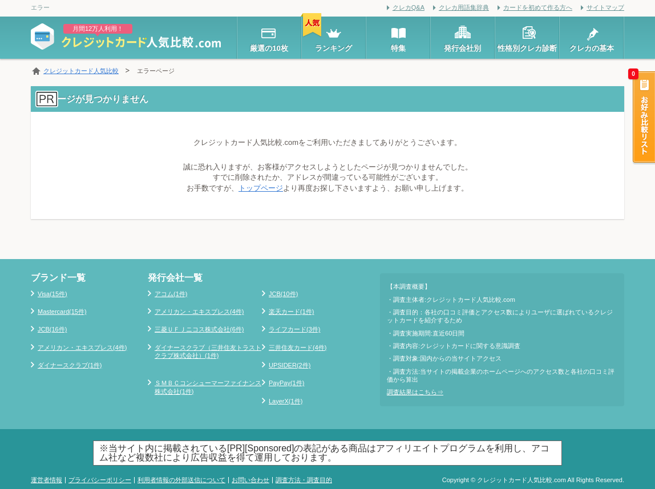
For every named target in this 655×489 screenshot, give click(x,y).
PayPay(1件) (286, 382)
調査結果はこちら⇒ (415, 392)
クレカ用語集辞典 (464, 7)
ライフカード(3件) (294, 329)
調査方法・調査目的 (304, 479)
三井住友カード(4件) (297, 347)
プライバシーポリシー (99, 479)
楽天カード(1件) (291, 311)
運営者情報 (46, 479)
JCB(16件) (52, 329)
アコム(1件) (171, 293)
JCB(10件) (283, 293)
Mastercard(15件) (62, 311)
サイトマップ (605, 7)
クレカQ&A (408, 7)
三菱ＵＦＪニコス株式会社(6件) (199, 329)
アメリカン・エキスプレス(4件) (82, 347)
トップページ (260, 188)
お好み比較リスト (643, 118)
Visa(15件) (52, 293)
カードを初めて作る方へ (537, 7)
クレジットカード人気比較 (81, 70)
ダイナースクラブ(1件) (70, 365)
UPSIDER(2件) (289, 365)
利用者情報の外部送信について (181, 479)
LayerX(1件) (285, 401)
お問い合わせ (250, 479)
